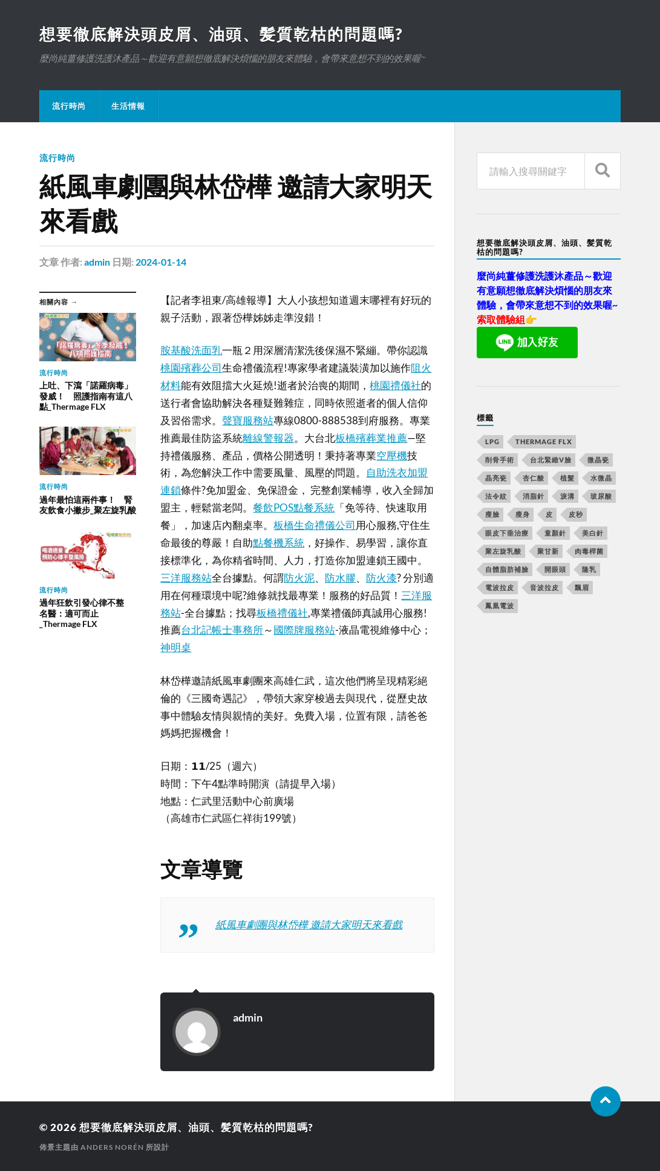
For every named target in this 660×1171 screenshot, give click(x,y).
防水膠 (340, 577)
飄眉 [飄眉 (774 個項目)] (582, 587)
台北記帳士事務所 (222, 629)
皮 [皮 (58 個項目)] (549, 514)
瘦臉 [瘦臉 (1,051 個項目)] (492, 514)
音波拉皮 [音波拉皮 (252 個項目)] (544, 587)
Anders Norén (112, 1147)
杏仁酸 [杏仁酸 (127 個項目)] (533, 478)
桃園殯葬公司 (191, 367)
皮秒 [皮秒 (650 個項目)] (576, 514)
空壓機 (391, 455)
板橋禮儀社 (282, 612)
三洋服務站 (186, 577)
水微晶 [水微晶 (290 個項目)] (601, 478)
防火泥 (299, 577)
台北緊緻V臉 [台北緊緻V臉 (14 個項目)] (551, 460)
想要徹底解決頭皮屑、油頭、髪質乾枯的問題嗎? (221, 34)
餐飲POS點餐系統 (294, 507)
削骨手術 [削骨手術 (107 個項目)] (499, 460)
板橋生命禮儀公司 (314, 525)
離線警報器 (268, 437)
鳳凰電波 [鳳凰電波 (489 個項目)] (499, 605)
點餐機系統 (278, 542)
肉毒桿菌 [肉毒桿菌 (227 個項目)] (589, 551)
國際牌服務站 (304, 629)
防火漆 (381, 577)
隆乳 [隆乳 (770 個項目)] (589, 569)
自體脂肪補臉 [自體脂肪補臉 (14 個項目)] (507, 569)
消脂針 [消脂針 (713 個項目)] (533, 496)
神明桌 (175, 647)
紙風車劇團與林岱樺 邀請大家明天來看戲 (308, 924)
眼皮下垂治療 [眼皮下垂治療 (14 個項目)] (507, 533)
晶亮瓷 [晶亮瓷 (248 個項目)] (496, 478)
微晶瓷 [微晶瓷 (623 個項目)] (598, 460)
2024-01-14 (161, 261)
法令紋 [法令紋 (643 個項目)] (496, 496)
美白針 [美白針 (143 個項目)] (593, 533)
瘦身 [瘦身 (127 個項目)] (522, 514)
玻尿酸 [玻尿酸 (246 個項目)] (601, 496)
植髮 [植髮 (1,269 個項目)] (567, 478)
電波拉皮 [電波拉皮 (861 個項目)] (499, 587)
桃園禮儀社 (395, 385)
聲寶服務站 (247, 420)
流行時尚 (69, 106)
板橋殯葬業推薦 (371, 437)
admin (97, 261)
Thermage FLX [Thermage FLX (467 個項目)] (543, 441)
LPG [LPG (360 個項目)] (492, 441)
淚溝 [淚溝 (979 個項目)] (567, 496)
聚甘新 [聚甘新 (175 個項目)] (548, 551)
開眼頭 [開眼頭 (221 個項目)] (555, 569)
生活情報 (128, 106)
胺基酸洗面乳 (191, 350)
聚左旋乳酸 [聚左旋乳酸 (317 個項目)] (503, 551)
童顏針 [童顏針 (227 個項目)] (555, 533)
